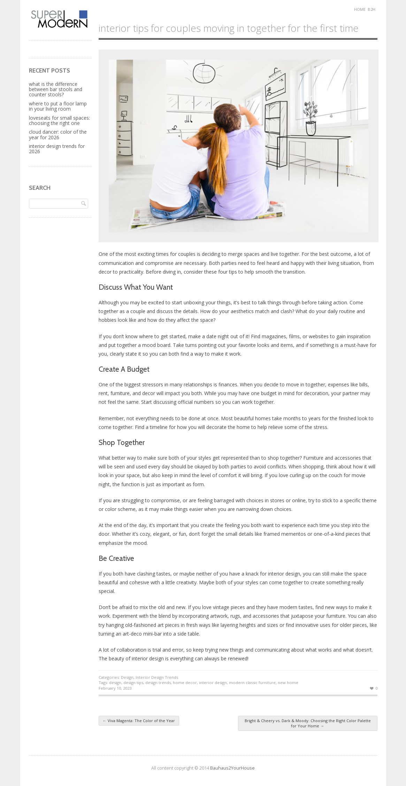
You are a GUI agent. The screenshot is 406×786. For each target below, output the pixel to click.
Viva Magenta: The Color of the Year (139, 720)
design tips (133, 682)
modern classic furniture (252, 682)
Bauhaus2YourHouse (232, 768)
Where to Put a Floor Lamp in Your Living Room (58, 106)
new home (288, 682)
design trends (158, 682)
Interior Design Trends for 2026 (57, 149)
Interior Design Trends (157, 677)
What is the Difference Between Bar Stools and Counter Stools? (55, 89)
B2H (371, 9)
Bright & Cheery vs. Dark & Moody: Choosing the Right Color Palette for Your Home (308, 723)
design (115, 682)
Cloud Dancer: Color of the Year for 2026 (58, 134)
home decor (185, 682)
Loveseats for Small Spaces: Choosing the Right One (59, 120)
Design (127, 677)
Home (360, 9)
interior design (213, 682)
